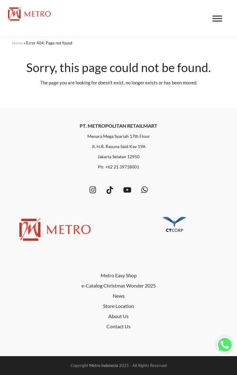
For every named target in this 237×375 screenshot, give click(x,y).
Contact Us (118, 326)
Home (17, 42)
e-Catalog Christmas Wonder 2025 (118, 285)
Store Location (118, 306)
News (119, 296)
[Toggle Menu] (217, 19)
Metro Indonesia (103, 365)
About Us (118, 316)
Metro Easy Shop (119, 275)
